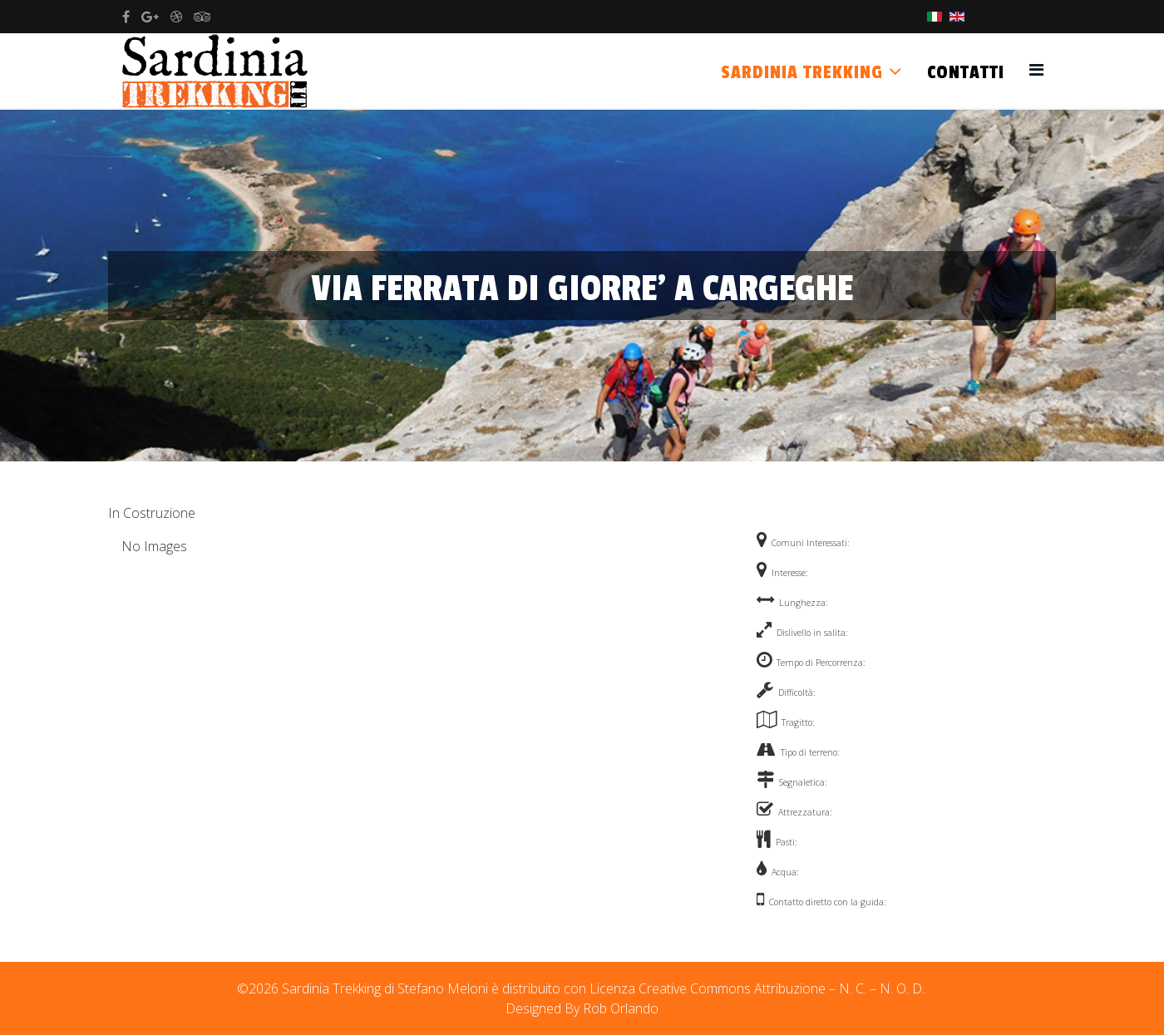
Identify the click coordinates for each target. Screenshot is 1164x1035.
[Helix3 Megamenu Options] (1036, 69)
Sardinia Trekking (802, 72)
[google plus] (150, 16)
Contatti (965, 72)
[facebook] (126, 16)
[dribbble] (176, 16)
